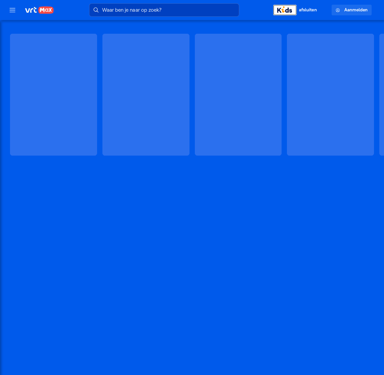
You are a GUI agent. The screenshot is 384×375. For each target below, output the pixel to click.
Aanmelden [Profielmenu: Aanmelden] (351, 9)
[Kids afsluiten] (298, 10)
